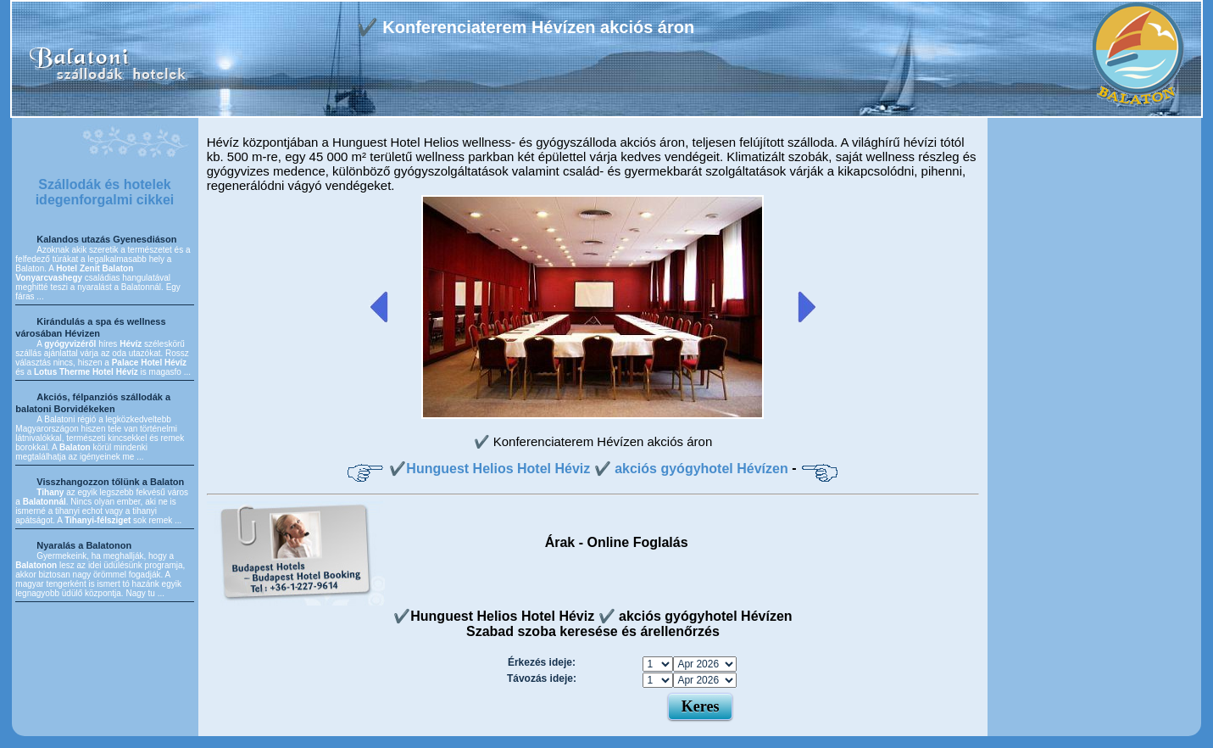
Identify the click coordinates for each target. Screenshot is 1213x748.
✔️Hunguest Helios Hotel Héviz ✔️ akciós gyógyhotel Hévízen (588, 468)
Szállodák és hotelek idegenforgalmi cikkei (105, 192)
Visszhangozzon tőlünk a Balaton (110, 482)
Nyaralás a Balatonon (83, 545)
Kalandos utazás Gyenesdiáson (106, 239)
